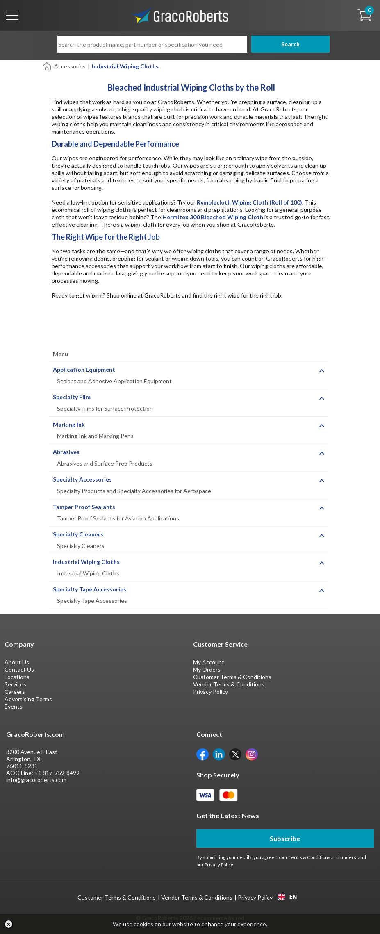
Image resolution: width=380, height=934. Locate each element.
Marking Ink (69, 424)
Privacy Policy (210, 691)
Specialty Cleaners (78, 534)
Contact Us (19, 669)
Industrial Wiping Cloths (86, 561)
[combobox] (288, 896)
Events (14, 706)
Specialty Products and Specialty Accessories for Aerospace (134, 490)
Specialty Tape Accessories (89, 589)
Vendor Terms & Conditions (228, 684)
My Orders (207, 669)
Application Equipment (84, 369)
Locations (17, 676)
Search (285, 44)
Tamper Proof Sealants (84, 506)
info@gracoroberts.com (36, 779)
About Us (17, 662)
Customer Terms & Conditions (232, 676)
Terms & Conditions (309, 857)
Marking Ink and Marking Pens (95, 435)
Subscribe (285, 838)
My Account (208, 662)
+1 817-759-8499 (57, 772)
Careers (15, 691)
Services (15, 684)
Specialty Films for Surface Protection (105, 408)
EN (287, 896)
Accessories (70, 66)
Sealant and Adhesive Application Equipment (114, 380)
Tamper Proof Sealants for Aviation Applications (118, 518)
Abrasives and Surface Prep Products (104, 463)
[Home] (47, 65)
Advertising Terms (28, 698)
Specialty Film (72, 396)
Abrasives (66, 451)
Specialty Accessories (82, 479)
